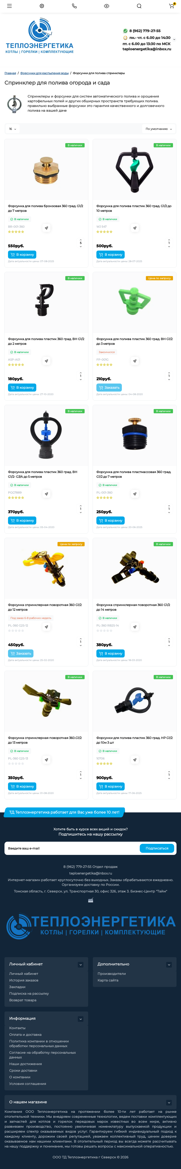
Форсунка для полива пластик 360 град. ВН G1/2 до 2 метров (46, 341)
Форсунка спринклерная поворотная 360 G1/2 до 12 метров (45, 607)
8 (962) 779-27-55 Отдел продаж (90, 867)
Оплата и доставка (25, 1034)
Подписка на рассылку (29, 993)
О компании (19, 1077)
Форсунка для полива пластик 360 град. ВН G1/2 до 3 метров (134, 341)
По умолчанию (159, 129)
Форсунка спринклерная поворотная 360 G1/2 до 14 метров (133, 607)
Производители (112, 974)
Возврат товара (22, 1000)
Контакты (17, 1028)
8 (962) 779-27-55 (141, 31)
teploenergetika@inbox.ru (90, 873)
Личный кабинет (23, 974)
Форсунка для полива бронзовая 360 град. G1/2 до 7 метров (45, 208)
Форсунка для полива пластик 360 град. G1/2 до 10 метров (133, 208)
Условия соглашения (27, 1084)
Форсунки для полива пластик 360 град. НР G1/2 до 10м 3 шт (134, 740)
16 (12, 129)
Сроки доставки (23, 1070)
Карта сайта (108, 980)
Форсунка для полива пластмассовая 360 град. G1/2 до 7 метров (133, 474)
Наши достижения (25, 1064)
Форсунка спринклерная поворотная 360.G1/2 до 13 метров (45, 740)
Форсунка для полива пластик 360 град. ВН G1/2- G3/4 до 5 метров (42, 474)
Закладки (17, 987)
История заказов (23, 980)
